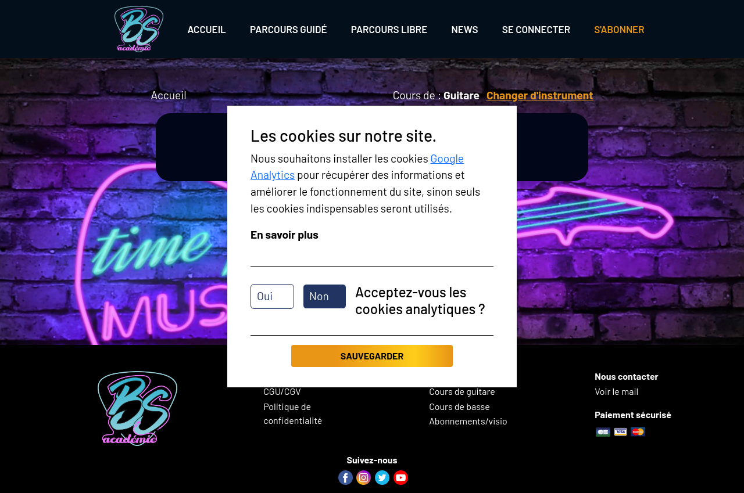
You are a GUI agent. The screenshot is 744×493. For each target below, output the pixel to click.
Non (319, 296)
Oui (265, 296)
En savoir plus (285, 234)
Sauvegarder (372, 355)
